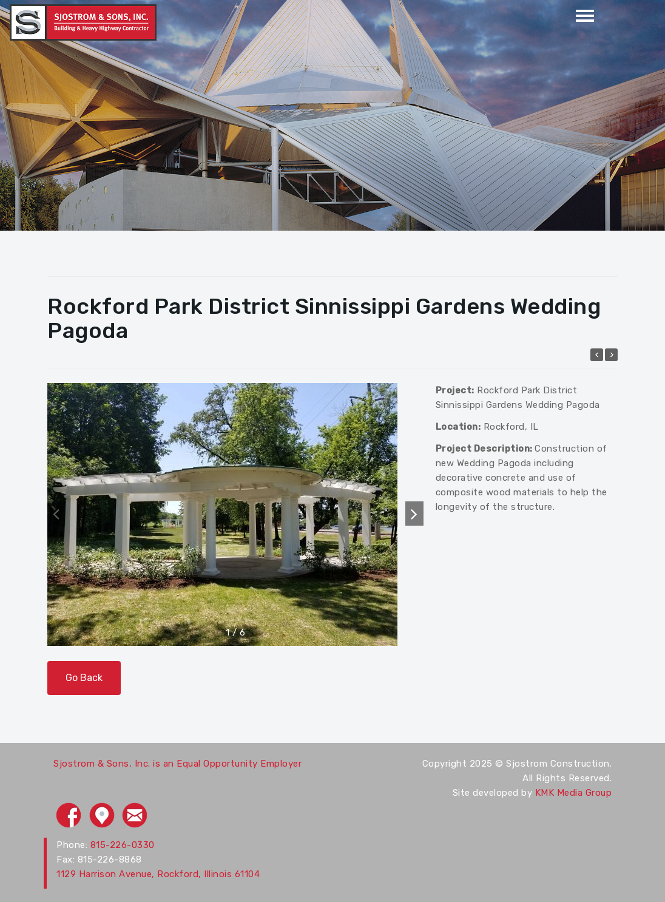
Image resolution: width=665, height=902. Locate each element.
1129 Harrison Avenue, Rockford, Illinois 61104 (158, 874)
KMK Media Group (573, 792)
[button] (414, 513)
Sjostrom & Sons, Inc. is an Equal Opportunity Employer (177, 763)
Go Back (84, 677)
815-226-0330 (122, 844)
